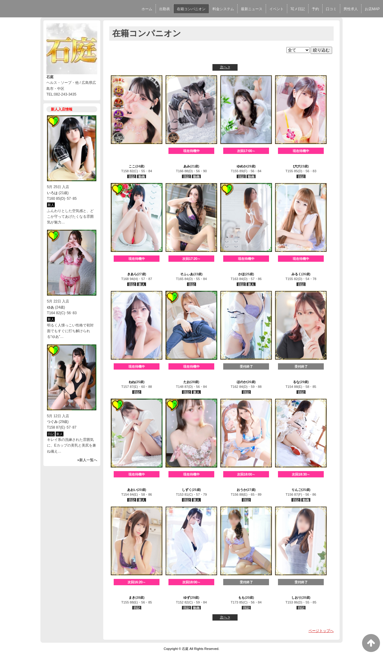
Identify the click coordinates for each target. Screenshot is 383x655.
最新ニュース (251, 9)
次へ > (225, 67)
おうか (242, 489)
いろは (52, 193)
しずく (187, 489)
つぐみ (52, 422)
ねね (132, 382)
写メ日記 (298, 9)
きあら (132, 274)
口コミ (331, 9)
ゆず (186, 597)
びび (296, 166)
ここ (132, 166)
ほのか (242, 382)
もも (241, 597)
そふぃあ (186, 274)
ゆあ (50, 307)
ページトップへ (321, 631)
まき (132, 597)
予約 (315, 9)
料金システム (223, 9)
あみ (186, 166)
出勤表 (164, 9)
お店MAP (372, 9)
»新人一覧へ (87, 460)
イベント (276, 9)
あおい (132, 489)
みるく (296, 274)
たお (186, 382)
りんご (296, 489)
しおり (296, 597)
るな (296, 382)
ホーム (147, 9)
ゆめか (242, 166)
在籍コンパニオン (191, 9)
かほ (241, 274)
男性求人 (351, 9)
